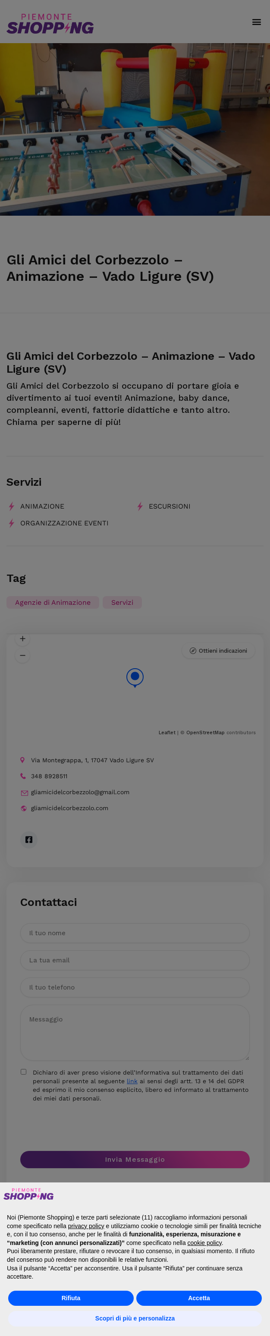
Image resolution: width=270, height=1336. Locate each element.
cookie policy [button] (205, 1242)
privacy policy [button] (86, 1226)
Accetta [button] (199, 1298)
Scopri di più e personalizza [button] (135, 1318)
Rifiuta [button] (71, 1298)
